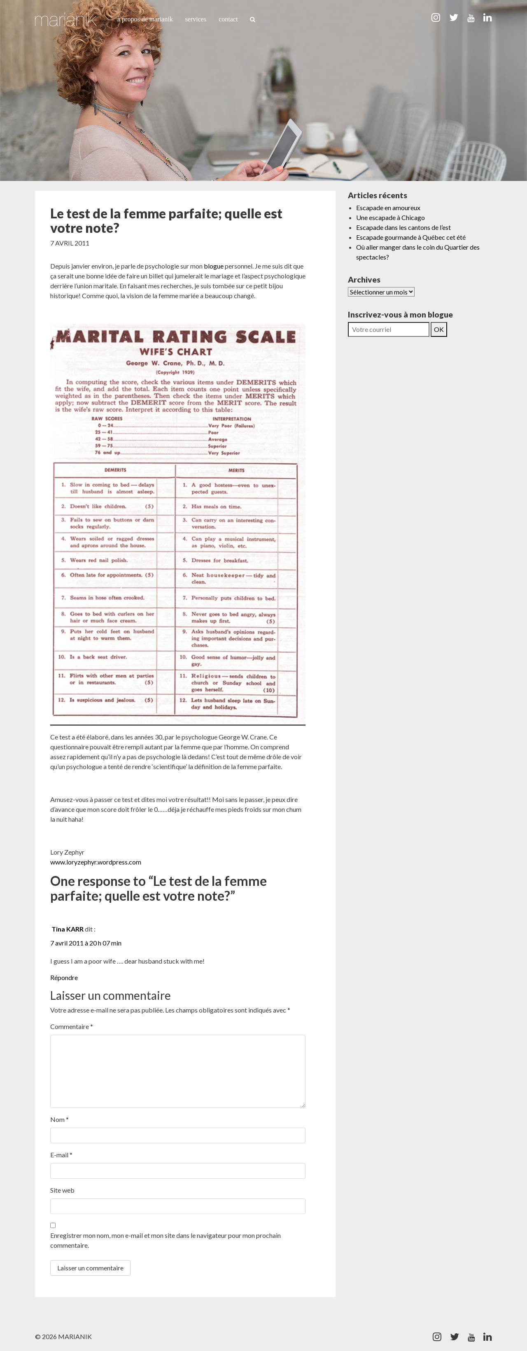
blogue (214, 266)
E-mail (61, 1155)
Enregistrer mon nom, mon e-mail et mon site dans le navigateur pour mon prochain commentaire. (165, 1240)
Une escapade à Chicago (390, 217)
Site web (62, 1190)
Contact (228, 19)
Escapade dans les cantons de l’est (403, 227)
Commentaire (71, 1026)
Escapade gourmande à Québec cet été (411, 237)
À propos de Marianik (145, 19)
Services (196, 19)
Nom (59, 1119)
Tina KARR (67, 929)
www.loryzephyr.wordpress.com (95, 862)
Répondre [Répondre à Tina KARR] (64, 977)
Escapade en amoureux (388, 207)
